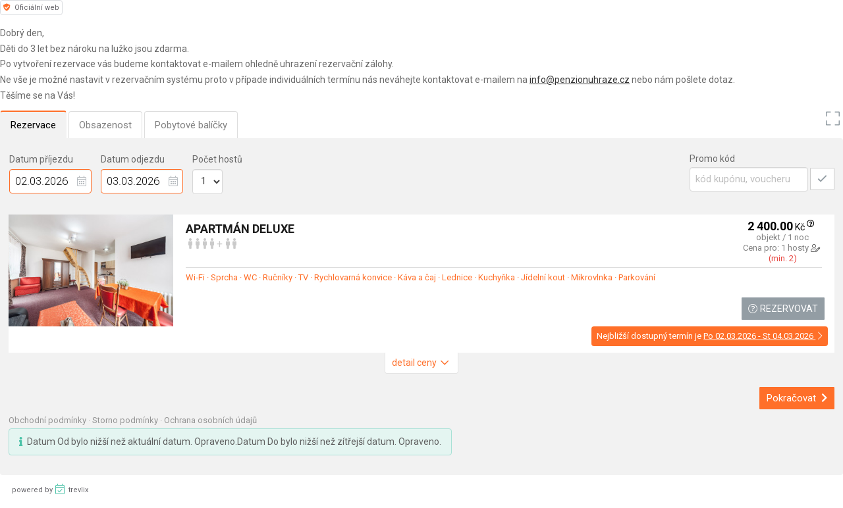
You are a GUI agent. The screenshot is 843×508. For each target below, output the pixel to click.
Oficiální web (31, 7)
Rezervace (33, 125)
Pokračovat (797, 398)
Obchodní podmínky (48, 420)
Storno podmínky (126, 420)
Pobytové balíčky (191, 125)
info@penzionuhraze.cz (580, 79)
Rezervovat (783, 308)
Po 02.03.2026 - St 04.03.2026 (763, 336)
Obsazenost (105, 125)
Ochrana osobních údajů (210, 420)
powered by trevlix (50, 489)
